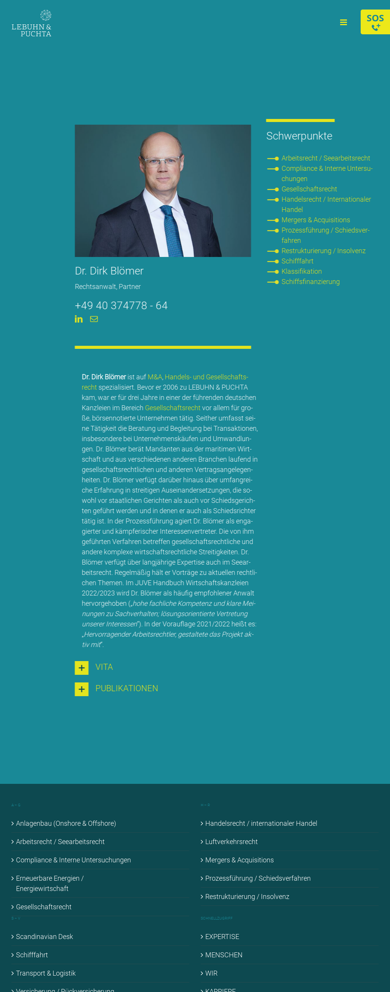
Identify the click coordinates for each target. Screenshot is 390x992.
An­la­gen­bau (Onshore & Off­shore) (66, 823)
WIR (211, 973)
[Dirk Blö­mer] (162, 128)
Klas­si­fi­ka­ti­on (303, 271)
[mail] (93, 319)
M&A (154, 377)
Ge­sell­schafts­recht (172, 408)
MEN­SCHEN (224, 955)
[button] (162, 668)
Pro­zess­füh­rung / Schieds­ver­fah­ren (258, 878)
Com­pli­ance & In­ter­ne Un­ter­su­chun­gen (73, 860)
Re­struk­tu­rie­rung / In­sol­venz (325, 251)
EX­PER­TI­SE (222, 937)
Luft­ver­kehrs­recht (231, 842)
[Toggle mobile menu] (344, 22)
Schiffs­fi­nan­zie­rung (312, 282)
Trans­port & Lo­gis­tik (46, 973)
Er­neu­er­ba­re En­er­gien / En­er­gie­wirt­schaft (50, 883)
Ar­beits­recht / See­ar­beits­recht (327, 158)
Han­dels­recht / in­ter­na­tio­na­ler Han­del (261, 823)
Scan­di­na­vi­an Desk (44, 937)
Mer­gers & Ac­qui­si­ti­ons (317, 220)
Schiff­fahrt (299, 261)
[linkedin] (78, 319)
